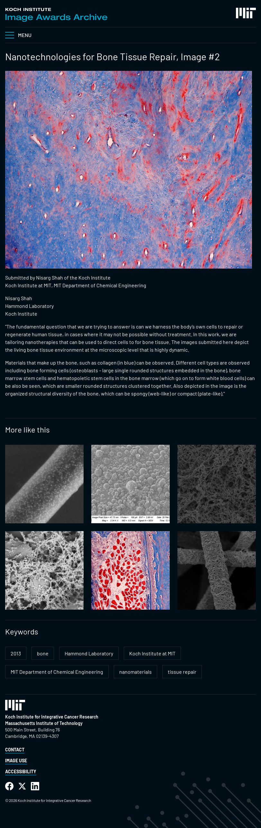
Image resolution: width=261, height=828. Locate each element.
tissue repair (182, 672)
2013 (16, 653)
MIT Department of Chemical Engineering (57, 672)
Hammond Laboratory (89, 653)
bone (43, 653)
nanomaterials (135, 672)
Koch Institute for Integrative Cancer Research (51, 716)
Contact (14, 749)
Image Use (16, 760)
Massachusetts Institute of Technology (44, 723)
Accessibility (20, 771)
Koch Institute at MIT (152, 653)
